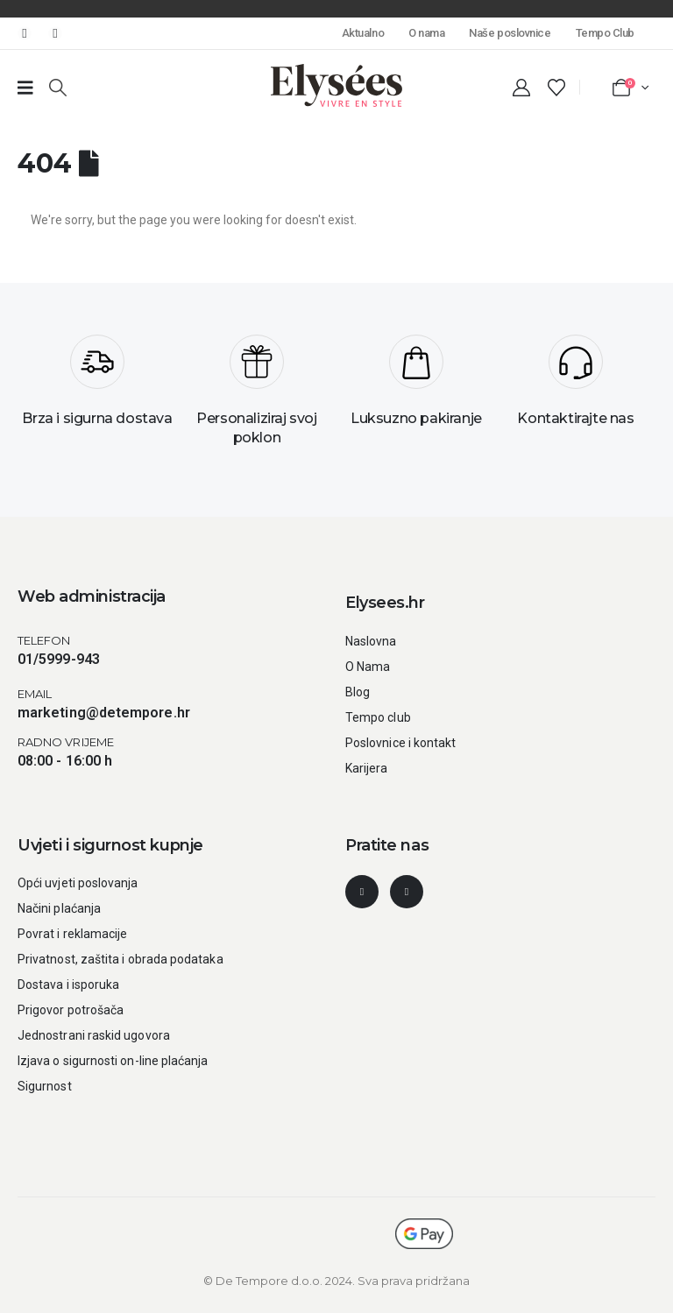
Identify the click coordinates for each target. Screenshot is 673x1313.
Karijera (366, 768)
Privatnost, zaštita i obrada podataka (120, 959)
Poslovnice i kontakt (400, 743)
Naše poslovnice (509, 32)
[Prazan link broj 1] (25, 87)
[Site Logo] (336, 85)
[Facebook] (25, 33)
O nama (426, 32)
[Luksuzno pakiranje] (416, 387)
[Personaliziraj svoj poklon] (256, 397)
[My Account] (521, 87)
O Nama (367, 667)
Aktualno (363, 32)
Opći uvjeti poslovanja (78, 883)
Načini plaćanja (59, 908)
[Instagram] (55, 33)
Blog (357, 692)
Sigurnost (45, 1086)
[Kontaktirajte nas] (575, 387)
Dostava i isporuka (68, 985)
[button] (57, 87)
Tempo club (378, 717)
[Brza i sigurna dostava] (97, 387)
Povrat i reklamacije (72, 934)
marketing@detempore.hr (104, 712)
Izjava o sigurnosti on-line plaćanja (113, 1061)
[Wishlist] (556, 87)
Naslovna (371, 641)
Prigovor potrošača (71, 1010)
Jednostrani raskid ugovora (94, 1035)
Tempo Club (605, 32)
